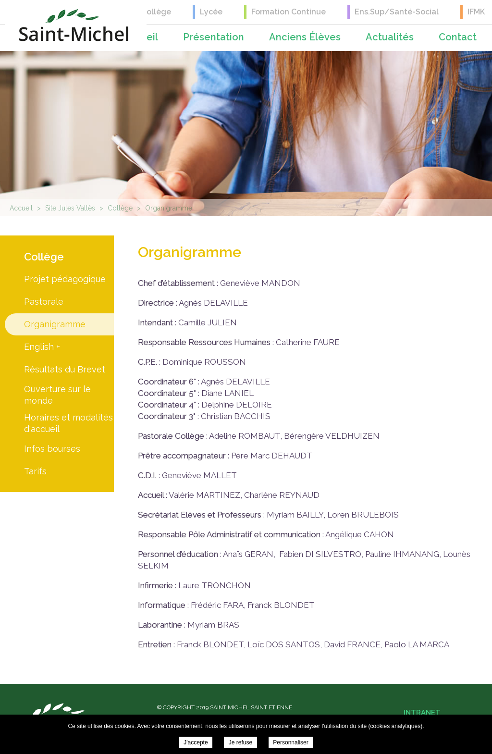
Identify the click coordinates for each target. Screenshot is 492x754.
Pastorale (43, 302)
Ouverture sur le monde (57, 395)
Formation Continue (288, 11)
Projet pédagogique (65, 279)
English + (42, 347)
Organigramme (55, 324)
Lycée (211, 11)
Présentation (213, 37)
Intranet (422, 712)
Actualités (390, 37)
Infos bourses (52, 449)
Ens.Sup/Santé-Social (397, 11)
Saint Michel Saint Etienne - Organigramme (73, 25)
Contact (458, 37)
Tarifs (35, 471)
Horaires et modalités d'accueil (68, 423)
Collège (156, 11)
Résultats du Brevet (64, 369)
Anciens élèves (305, 37)
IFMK (476, 11)
